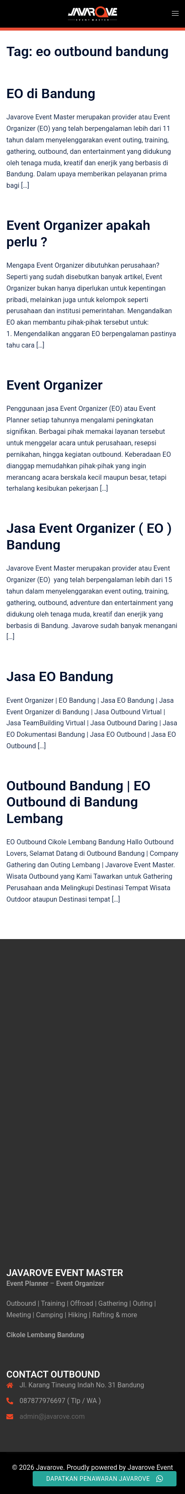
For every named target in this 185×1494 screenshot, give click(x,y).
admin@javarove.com (52, 1416)
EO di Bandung (50, 93)
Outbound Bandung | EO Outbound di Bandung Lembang (78, 802)
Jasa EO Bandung (59, 676)
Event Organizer (54, 385)
